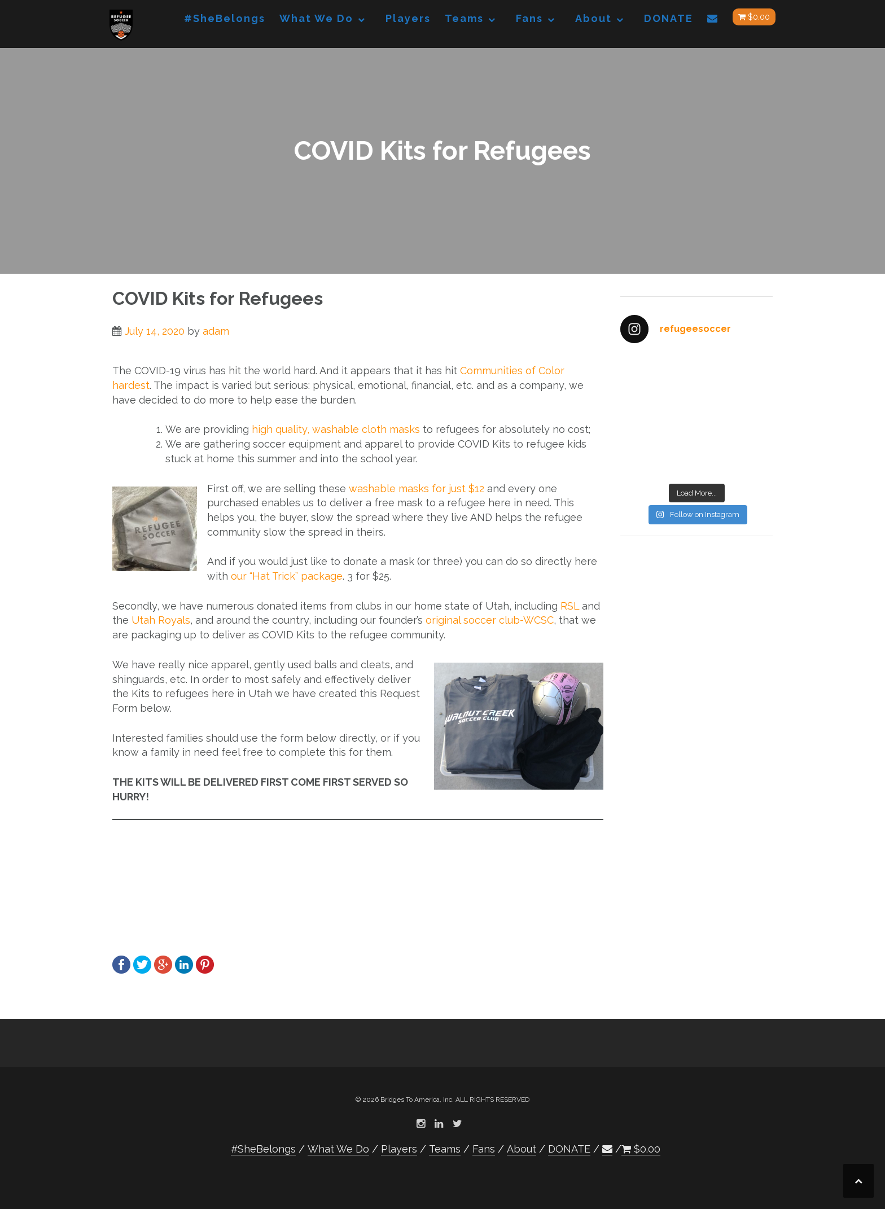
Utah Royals (161, 620)
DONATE (668, 18)
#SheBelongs (224, 18)
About (593, 18)
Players (408, 18)
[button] (712, 20)
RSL (569, 606)
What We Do (316, 18)
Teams (464, 18)
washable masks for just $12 (416, 488)
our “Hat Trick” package (287, 576)
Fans (529, 18)
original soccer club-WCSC (490, 620)
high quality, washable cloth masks (336, 429)
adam (216, 331)
